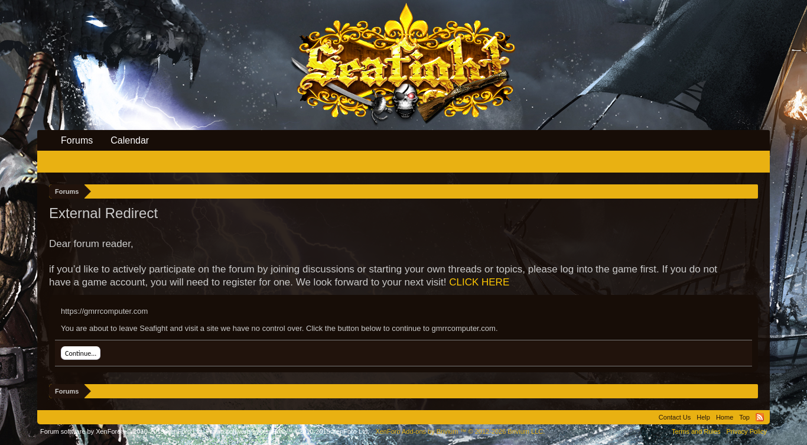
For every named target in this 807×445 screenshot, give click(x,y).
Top (744, 417)
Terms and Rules (696, 431)
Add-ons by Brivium (460, 431)
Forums (77, 140)
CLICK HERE (479, 282)
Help (703, 417)
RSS (760, 417)
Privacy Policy (747, 431)
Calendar (129, 140)
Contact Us (675, 417)
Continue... (80, 353)
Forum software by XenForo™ (288, 431)
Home (724, 417)
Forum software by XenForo (122, 431)
